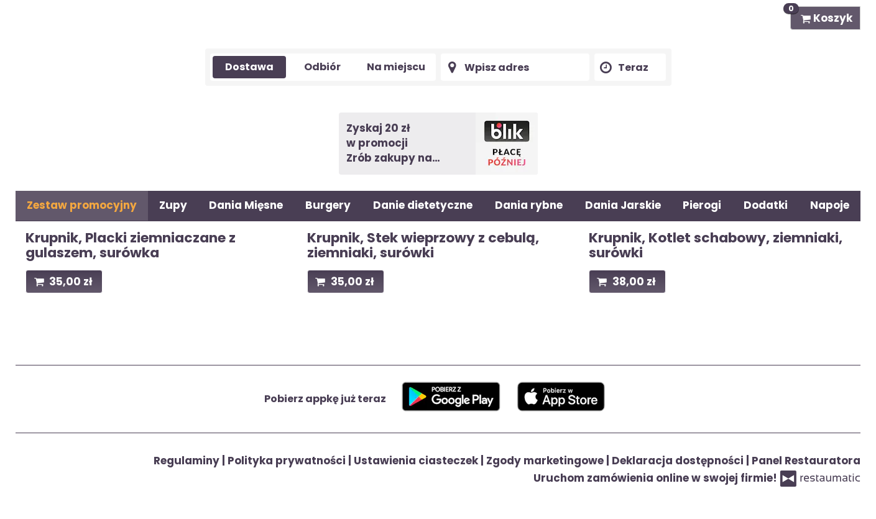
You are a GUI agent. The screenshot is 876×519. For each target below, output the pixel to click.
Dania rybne (529, 205)
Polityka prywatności (288, 460)
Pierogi (702, 205)
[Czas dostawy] (630, 67)
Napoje (829, 205)
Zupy (173, 205)
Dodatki (766, 205)
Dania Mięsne (246, 205)
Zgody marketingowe (546, 460)
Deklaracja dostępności (679, 460)
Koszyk (821, 15)
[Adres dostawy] (515, 67)
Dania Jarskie (623, 205)
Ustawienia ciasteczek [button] (417, 460)
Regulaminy (188, 460)
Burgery (328, 205)
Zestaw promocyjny (82, 205)
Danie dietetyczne (423, 205)
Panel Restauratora (806, 460)
